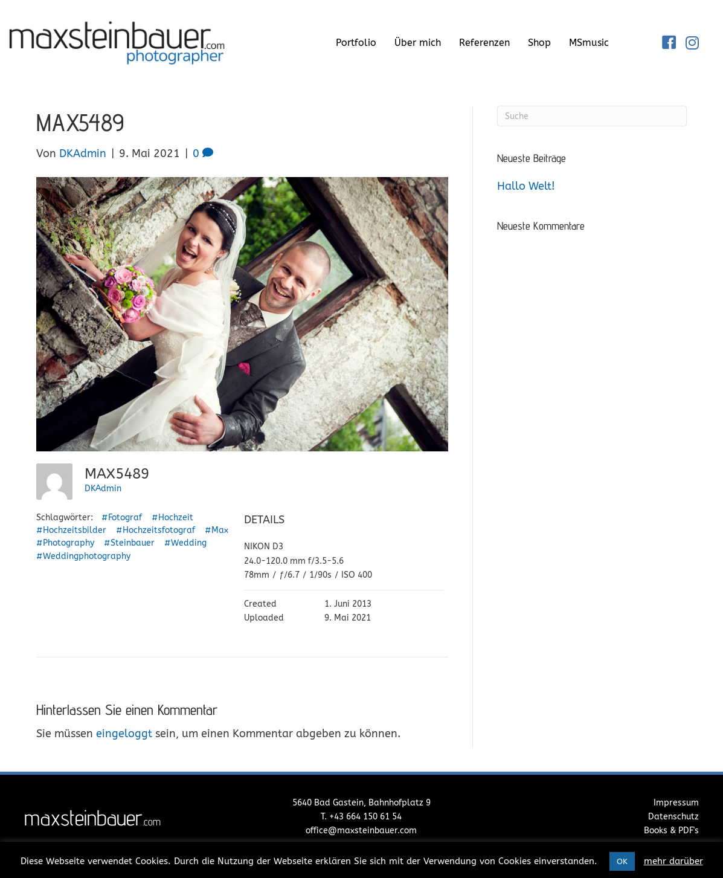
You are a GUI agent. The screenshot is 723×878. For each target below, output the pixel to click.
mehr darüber (673, 861)
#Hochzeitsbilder (71, 530)
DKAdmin (103, 488)
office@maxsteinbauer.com (361, 830)
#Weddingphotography (83, 556)
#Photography (65, 543)
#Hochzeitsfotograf (155, 530)
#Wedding (185, 543)
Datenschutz (673, 817)
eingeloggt (124, 733)
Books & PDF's (671, 830)
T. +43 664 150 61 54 (361, 817)
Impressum (676, 803)
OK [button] (622, 861)
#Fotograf (121, 517)
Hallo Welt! (526, 186)
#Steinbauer (129, 543)
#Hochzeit (172, 517)
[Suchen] (592, 116)
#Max (216, 530)
